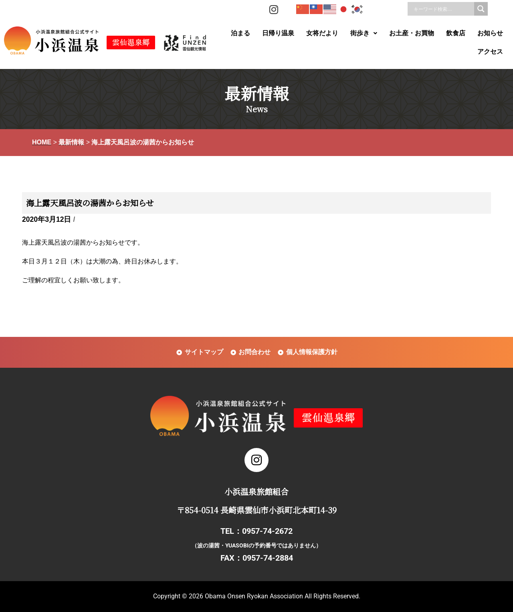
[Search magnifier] (481, 9)
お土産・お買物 (411, 33)
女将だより (322, 33)
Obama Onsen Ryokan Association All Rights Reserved (282, 596)
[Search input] (443, 9)
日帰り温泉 (278, 33)
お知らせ (490, 33)
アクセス (490, 51)
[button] (363, 33)
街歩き (363, 33)
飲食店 (455, 33)
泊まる (240, 33)
